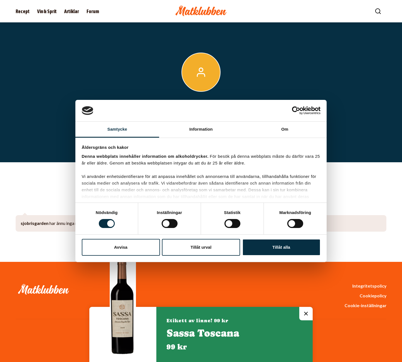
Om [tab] (284, 129)
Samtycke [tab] (117, 129)
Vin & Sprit (47, 11)
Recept (23, 11)
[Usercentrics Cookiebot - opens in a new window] (296, 110)
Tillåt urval (201, 247)
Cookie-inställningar (365, 305)
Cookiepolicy (373, 295)
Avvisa (121, 247)
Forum (93, 11)
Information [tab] (201, 129)
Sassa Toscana (202, 333)
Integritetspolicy (369, 285)
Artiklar (71, 11)
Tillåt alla (281, 247)
